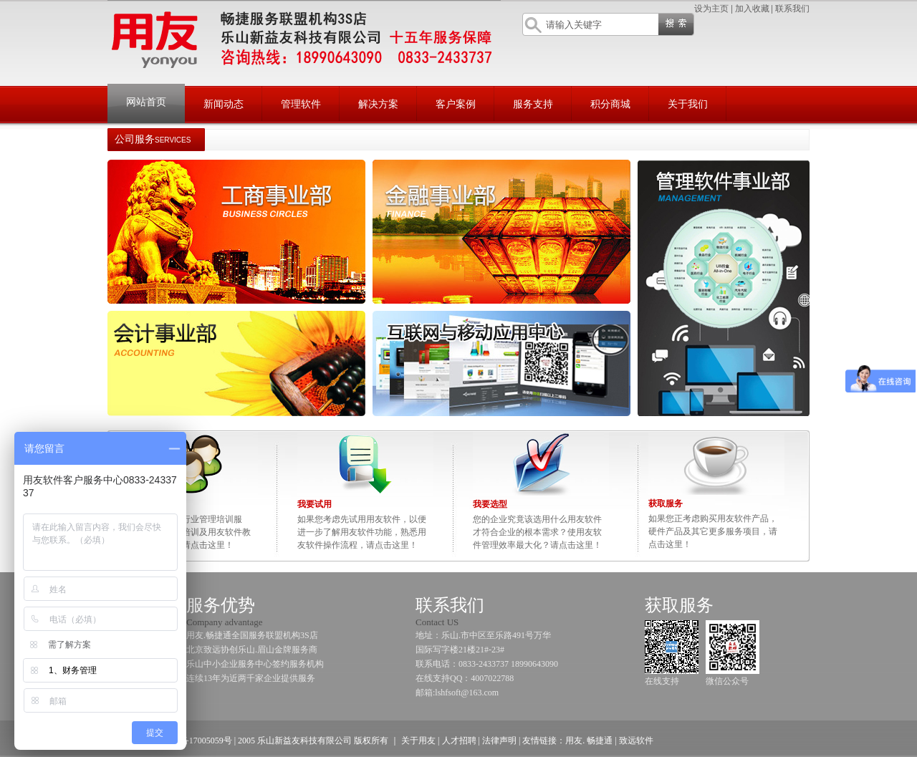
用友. (575, 741)
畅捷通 (599, 741)
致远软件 (636, 741)
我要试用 (314, 504)
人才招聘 (459, 741)
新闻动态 (223, 104)
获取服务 (665, 503)
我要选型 (490, 504)
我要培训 (139, 504)
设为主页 (711, 9)
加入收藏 (752, 9)
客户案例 (456, 104)
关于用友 (418, 741)
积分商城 (610, 104)
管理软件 (301, 104)
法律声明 (499, 741)
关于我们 (688, 104)
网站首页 (146, 102)
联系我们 (792, 9)
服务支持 (533, 104)
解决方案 (378, 104)
